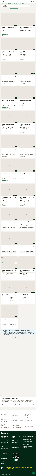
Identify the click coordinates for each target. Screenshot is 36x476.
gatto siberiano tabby (16, 423)
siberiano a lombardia (4, 412)
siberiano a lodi (3, 419)
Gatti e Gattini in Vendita (16, 437)
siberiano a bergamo (4, 416)
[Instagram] (17, 460)
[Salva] (15, 28)
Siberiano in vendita (15, 449)
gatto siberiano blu (15, 418)
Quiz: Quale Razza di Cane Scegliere (28, 447)
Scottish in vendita (15, 445)
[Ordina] (33, 12)
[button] (9, 262)
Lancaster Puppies (10, 468)
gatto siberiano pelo (15, 425)
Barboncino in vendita (4, 440)
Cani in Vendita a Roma (27, 439)
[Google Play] (16, 454)
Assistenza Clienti (4, 458)
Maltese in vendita (4, 450)
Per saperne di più (31, 9)
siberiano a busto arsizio (5, 427)
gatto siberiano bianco (28, 412)
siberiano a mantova (4, 414)
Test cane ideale (4, 465)
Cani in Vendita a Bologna (27, 441)
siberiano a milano (4, 411)
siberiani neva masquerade (28, 424)
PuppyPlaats (17, 467)
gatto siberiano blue (27, 423)
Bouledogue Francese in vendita (5, 446)
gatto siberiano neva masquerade (27, 415)
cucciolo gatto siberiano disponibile (28, 421)
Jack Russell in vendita (5, 448)
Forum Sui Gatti (26, 444)
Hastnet (13, 467)
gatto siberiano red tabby (16, 417)
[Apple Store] (16, 457)
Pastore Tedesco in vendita (5, 444)
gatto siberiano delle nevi (16, 427)
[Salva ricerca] (33, 472)
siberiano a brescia (4, 421)
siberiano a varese (4, 417)
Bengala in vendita (15, 444)
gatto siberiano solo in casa (29, 418)
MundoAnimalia (23, 467)
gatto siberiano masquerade (29, 411)
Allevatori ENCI (3, 463)
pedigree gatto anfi (27, 417)
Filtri (32, 5)
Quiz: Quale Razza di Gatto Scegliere (28, 449)
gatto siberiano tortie (16, 422)
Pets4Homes (8, 467)
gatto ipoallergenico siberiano (17, 420)
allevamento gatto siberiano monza (5, 425)
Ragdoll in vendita (15, 442)
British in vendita (15, 440)
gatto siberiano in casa (28, 428)
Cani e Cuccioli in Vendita (5, 437)
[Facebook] (15, 460)
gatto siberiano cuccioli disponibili (16, 413)
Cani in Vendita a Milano (27, 437)
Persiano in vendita (15, 447)
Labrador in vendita (4, 442)
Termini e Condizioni (4, 461)
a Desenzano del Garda (14, 8)
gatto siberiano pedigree (28, 426)
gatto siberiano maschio (16, 411)
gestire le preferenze (14, 472)
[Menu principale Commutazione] (2, 1)
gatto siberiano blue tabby (16, 415)
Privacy (2, 456)
